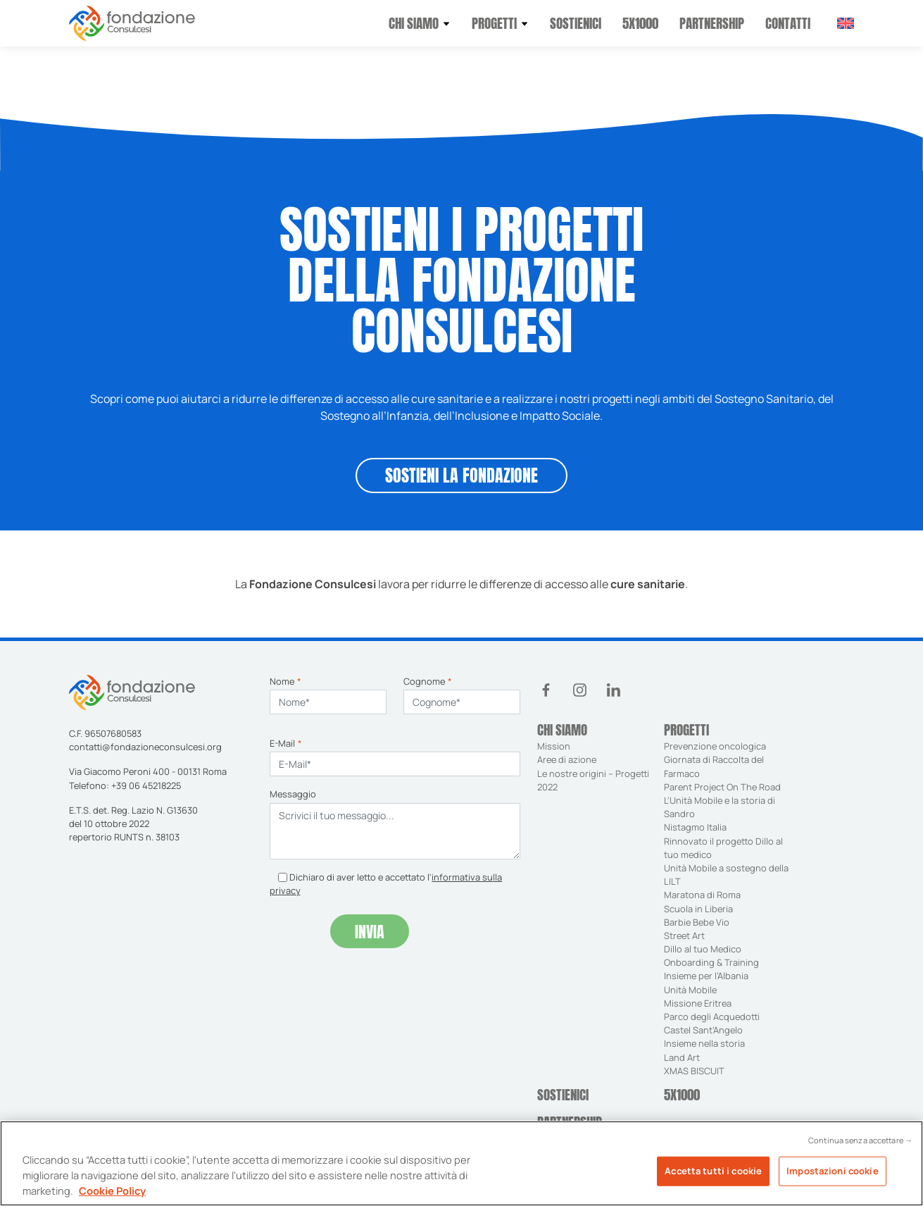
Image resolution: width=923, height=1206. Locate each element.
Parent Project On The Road (722, 787)
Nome (285, 681)
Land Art (682, 1057)
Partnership (711, 23)
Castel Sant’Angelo (703, 1030)
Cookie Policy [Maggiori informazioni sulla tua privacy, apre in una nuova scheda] (112, 1197)
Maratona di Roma (702, 894)
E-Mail (286, 743)
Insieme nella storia (704, 1043)
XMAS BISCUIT (694, 1070)
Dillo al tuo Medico (702, 949)
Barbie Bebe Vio (696, 922)
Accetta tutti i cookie (713, 1177)
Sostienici (575, 23)
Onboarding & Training (711, 962)
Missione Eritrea (698, 1003)
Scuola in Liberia (698, 908)
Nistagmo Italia (695, 827)
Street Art (684, 935)
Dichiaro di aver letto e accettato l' (386, 884)
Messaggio (293, 794)
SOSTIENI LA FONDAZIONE (461, 475)
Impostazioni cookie (832, 1177)
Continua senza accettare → (860, 1147)
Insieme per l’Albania (706, 975)
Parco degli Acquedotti (712, 1016)
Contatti (787, 23)
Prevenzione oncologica (716, 746)
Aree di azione (566, 759)
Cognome (427, 681)
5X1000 (640, 23)
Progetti (494, 23)
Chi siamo (414, 23)
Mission (553, 746)
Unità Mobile (690, 989)
